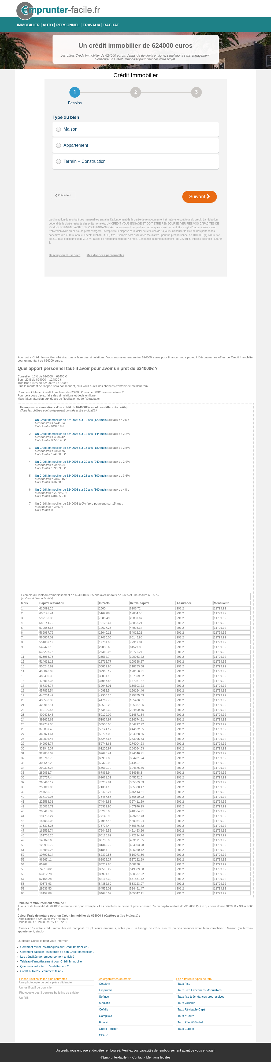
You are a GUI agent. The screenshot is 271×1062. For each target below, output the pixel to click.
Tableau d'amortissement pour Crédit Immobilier (51, 961)
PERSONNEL (68, 25)
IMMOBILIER (28, 25)
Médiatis (104, 1003)
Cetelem (104, 983)
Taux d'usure (186, 1015)
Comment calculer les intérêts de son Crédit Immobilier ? (57, 951)
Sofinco (104, 996)
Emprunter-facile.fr (116, 1057)
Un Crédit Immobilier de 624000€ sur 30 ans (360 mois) (71, 489)
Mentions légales (158, 1057)
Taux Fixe (184, 983)
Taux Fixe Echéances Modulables (200, 990)
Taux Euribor (186, 1028)
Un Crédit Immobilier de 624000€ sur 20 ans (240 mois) (71, 461)
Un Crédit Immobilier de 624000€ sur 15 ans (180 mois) (71, 447)
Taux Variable (186, 1003)
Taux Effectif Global (190, 1022)
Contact (137, 1057)
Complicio (105, 1015)
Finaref (103, 1022)
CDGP (103, 1035)
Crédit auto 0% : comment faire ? (42, 971)
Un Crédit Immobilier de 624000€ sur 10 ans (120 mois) (71, 419)
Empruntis (105, 990)
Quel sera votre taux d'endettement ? (44, 966)
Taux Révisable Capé (192, 1009)
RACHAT (111, 25)
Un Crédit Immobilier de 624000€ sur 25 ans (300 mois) (71, 475)
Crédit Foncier (108, 1028)
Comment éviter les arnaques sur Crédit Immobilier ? (54, 947)
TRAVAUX (91, 25)
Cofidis (103, 1009)
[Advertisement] (136, 314)
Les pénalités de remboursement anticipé (47, 956)
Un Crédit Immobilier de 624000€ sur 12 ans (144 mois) (71, 433)
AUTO (48, 25)
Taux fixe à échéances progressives (201, 996)
